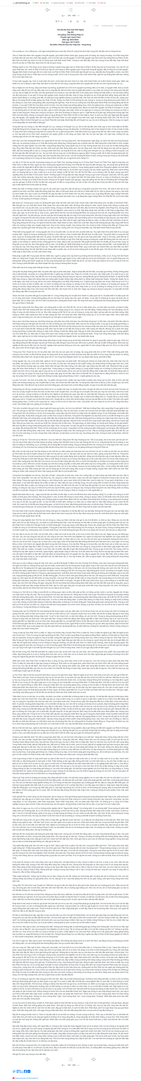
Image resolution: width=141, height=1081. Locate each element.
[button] (69, 21)
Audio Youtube (58, 3)
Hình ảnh (79, 3)
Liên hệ (101, 3)
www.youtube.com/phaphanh (25, 1078)
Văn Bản (44, 3)
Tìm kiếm (91, 3)
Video (69, 3)
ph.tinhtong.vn (21, 2)
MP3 (35, 3)
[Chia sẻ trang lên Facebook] (25, 1072)
